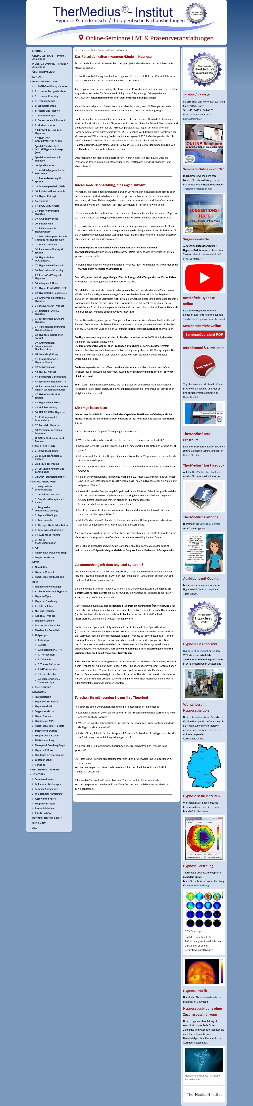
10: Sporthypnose (45, 165)
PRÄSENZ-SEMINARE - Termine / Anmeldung (50, 65)
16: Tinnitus (41, 201)
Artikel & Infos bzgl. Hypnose (51, 591)
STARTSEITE (38, 50)
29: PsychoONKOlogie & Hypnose (48, 277)
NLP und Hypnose (45, 610)
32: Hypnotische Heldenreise (51, 293)
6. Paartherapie (43, 520)
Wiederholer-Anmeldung (49, 793)
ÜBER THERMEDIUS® (43, 71)
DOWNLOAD (39, 691)
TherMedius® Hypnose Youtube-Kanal (204, 319)
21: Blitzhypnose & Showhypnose (45, 230)
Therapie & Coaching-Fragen (50, 745)
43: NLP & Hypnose (45, 371)
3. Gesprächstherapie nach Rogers (49, 501)
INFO (35, 581)
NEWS (35, 562)
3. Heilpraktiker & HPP (50, 649)
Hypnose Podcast (44, 572)
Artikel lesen (201, 811)
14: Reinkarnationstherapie (50, 191)
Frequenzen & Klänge (47, 735)
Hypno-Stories (43, 716)
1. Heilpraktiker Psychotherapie (43, 488)
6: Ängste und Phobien (47, 110)
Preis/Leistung (43, 687)
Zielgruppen (41, 635)
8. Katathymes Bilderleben (49, 530)
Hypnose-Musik (43, 706)
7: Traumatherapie (45, 115)
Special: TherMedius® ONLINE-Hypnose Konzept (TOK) (49, 149)
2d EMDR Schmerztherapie (50, 476)
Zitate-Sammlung (44, 740)
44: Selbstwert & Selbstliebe (50, 376)
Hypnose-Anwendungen (48, 586)
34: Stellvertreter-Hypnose (49, 305)
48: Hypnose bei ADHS (47, 402)
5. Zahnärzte (45, 659)
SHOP (35, 547)
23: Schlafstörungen (46, 244)
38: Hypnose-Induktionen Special (49, 336)
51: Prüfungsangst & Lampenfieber (46, 418)
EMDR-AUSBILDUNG (43, 446)
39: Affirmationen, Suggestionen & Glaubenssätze (45, 346)
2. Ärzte (42, 644)
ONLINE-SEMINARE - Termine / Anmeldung (49, 57)
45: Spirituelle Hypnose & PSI (51, 381)
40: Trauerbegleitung (46, 354)
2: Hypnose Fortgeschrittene (50, 91)
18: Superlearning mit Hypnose (47, 212)
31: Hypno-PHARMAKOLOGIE (51, 288)
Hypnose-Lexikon (44, 620)
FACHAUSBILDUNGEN (44, 481)
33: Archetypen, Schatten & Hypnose (50, 299)
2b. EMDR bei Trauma (47, 463)
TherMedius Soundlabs (48, 630)
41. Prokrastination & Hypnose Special (47, 360)
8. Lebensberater (47, 674)
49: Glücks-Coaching (46, 407)
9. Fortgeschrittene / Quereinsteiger (49, 680)
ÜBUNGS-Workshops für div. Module (50, 439)
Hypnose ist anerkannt (195, 651)
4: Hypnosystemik (45, 101)
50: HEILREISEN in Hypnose (50, 412)
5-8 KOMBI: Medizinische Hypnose (49, 131)
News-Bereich (190, 397)
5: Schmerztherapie (46, 105)
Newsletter (41, 567)
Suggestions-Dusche (46, 730)
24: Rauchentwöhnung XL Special (49, 251)
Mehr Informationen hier (198, 188)
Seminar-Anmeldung (46, 789)
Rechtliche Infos (44, 606)
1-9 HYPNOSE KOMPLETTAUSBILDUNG (48, 140)
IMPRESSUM (39, 823)
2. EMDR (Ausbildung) (47, 450)
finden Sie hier (191, 455)
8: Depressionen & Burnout (50, 120)
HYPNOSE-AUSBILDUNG (45, 81)
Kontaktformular (192, 118)
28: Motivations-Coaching (49, 270)
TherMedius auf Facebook (49, 576)
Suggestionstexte (44, 557)
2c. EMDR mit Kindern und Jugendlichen (49, 470)
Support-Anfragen (45, 803)
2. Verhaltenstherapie (47, 494)
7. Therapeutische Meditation (51, 525)
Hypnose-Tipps (43, 596)
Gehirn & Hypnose (45, 615)
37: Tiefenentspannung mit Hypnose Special (50, 328)
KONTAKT (37, 76)
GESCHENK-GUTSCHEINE (45, 769)
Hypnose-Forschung (46, 601)
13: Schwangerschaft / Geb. (50, 186)
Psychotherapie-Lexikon (48, 625)
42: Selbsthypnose (45, 367)
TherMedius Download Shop (51, 552)
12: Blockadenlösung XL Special (48, 180)
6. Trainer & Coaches (49, 664)
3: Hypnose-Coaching (46, 96)
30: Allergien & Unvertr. (48, 283)
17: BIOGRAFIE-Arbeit (47, 205)
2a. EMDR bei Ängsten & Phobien (48, 457)
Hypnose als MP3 (44, 721)
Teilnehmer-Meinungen (48, 784)
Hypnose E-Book (44, 750)
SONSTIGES (38, 774)
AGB (34, 827)
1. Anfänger (44, 640)
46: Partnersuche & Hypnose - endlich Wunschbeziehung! (51, 388)
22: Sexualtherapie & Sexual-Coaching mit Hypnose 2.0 (51, 238)
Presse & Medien (44, 808)
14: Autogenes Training (48, 534)
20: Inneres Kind (44, 223)
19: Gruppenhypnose (46, 218)
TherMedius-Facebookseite (207, 472)
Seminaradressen (44, 779)
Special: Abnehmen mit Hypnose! (48, 159)
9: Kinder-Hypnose (45, 125)
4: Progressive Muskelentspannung (46, 509)
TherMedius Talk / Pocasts (49, 725)
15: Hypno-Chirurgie (46, 196)
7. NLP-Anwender (47, 669)
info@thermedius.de (147, 780)
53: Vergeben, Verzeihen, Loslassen (49, 431)
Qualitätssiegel (43, 696)
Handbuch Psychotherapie (49, 755)
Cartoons (40, 764)
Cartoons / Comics (210, 523)
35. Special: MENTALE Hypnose (47, 312)
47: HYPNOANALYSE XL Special (47, 396)
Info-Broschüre (43, 813)
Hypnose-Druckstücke (47, 701)
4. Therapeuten (46, 654)
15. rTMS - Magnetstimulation (45, 541)
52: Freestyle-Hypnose (47, 425)
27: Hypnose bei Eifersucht (50, 265)
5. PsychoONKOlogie (46, 515)
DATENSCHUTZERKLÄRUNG (47, 818)
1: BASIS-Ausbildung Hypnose (51, 86)
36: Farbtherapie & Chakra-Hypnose (50, 320)
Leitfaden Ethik (43, 759)
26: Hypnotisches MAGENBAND (44, 259)
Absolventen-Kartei (45, 798)
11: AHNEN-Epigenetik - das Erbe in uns (50, 172)
